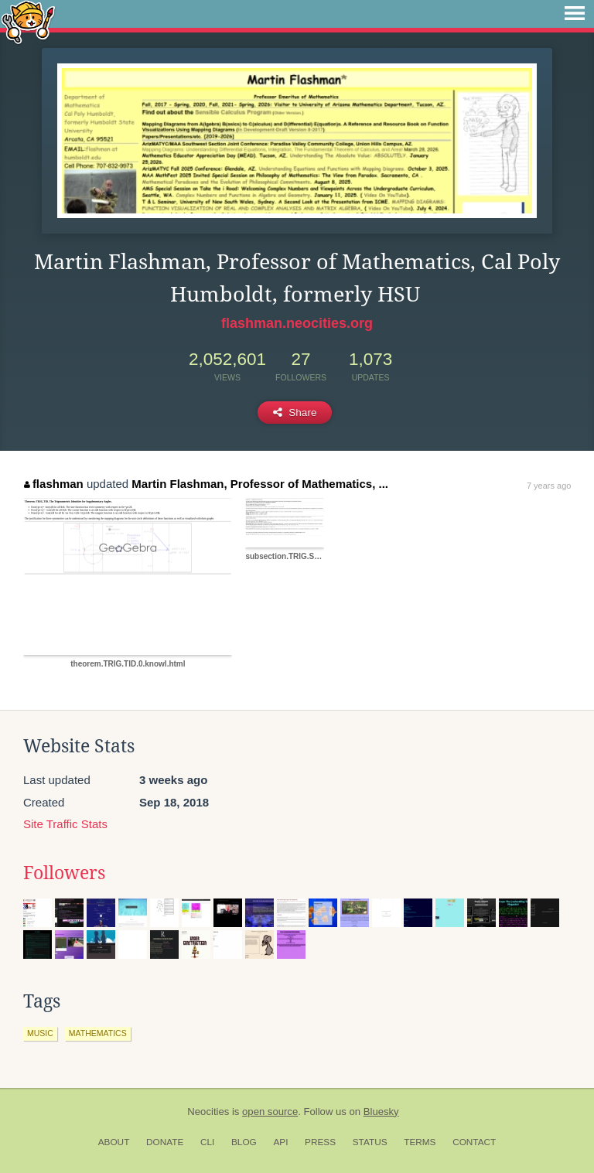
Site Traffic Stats (65, 823)
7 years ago (549, 485)
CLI (207, 1142)
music (40, 1033)
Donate (164, 1142)
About (114, 1142)
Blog (244, 1142)
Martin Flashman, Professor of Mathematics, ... (259, 483)
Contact (474, 1142)
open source (270, 1111)
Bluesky (381, 1111)
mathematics (98, 1033)
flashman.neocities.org (297, 323)
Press (320, 1142)
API (280, 1142)
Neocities (208, 1111)
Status (370, 1142)
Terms (419, 1142)
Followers (64, 873)
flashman (53, 483)
